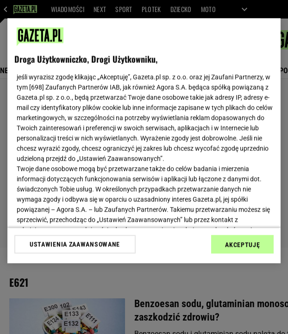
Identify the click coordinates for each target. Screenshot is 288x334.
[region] (144, 140)
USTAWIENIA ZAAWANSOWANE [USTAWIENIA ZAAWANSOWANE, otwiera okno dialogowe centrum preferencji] (75, 244)
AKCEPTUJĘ (242, 244)
